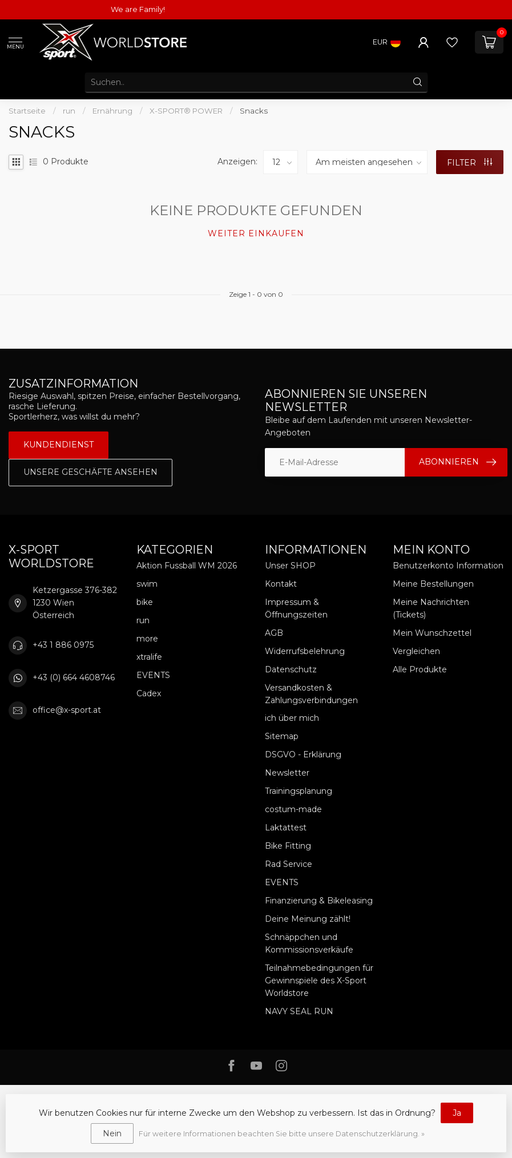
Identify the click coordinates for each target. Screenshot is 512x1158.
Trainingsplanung (298, 791)
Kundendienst (58, 444)
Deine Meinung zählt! (307, 919)
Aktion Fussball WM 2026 (186, 565)
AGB (274, 633)
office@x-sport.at (67, 710)
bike (144, 602)
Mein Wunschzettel (432, 633)
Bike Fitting (288, 846)
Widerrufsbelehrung (305, 651)
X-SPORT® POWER (187, 110)
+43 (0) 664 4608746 (74, 677)
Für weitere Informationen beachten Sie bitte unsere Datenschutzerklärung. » (282, 1133)
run (69, 110)
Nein (112, 1133)
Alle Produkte (420, 669)
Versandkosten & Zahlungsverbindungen (311, 694)
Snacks (254, 110)
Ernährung (112, 110)
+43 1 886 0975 (63, 645)
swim (147, 584)
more (147, 639)
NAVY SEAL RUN (299, 1011)
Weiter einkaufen (256, 233)
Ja (457, 1113)
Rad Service (288, 864)
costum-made (293, 809)
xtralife (149, 657)
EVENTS (153, 675)
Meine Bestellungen (433, 584)
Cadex (148, 693)
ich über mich (292, 718)
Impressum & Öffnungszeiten (296, 608)
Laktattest (286, 827)
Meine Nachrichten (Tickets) (431, 608)
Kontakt (281, 584)
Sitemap (282, 736)
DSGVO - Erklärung (303, 754)
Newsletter (287, 773)
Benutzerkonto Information (448, 565)
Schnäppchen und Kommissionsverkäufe (309, 943)
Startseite (27, 110)
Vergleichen (416, 651)
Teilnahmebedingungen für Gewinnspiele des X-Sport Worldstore (319, 980)
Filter (469, 163)
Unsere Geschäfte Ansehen (90, 472)
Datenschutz (291, 669)
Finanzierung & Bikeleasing (319, 900)
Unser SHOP (290, 565)
